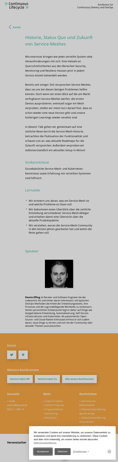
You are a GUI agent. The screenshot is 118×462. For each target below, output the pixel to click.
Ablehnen (63, 451)
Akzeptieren (43, 451)
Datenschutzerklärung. (45, 443)
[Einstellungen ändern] (81, 452)
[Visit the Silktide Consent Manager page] (109, 451)
